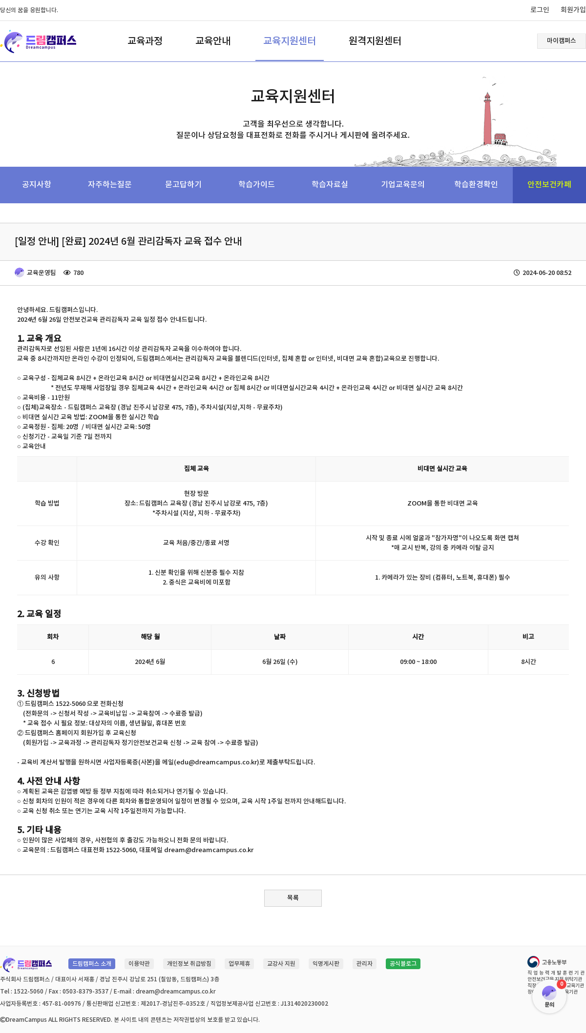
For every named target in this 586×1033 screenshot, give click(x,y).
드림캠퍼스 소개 (91, 963)
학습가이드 (256, 184)
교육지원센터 (289, 41)
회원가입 (573, 10)
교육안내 (212, 41)
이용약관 (139, 963)
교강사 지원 (281, 963)
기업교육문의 (403, 184)
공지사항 (36, 184)
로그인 (539, 10)
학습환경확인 (476, 184)
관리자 (364, 963)
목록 (293, 898)
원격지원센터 (375, 41)
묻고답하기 (183, 184)
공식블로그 (403, 963)
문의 (549, 1005)
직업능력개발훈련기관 (556, 973)
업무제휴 (239, 963)
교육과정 (145, 41)
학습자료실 (330, 184)
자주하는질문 (110, 184)
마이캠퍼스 (561, 41)
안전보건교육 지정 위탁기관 (554, 979)
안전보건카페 (549, 184)
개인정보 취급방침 (189, 963)
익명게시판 (326, 963)
